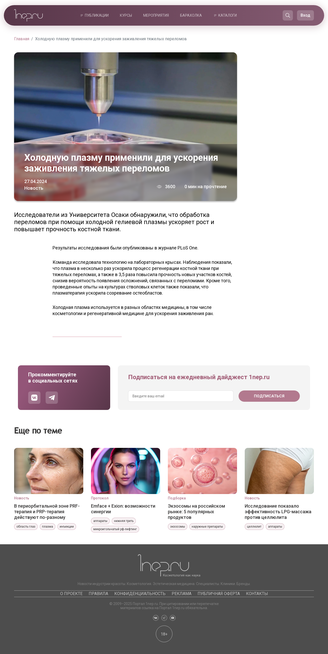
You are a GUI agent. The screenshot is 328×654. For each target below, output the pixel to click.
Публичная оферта (219, 593)
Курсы (126, 15)
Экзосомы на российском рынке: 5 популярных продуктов (196, 511)
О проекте (71, 593)
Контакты (257, 593)
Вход (305, 15)
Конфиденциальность (140, 593)
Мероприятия (156, 15)
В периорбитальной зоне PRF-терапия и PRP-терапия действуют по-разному (47, 511)
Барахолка (191, 15)
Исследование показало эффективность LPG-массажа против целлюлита (278, 511)
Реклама (181, 593)
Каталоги (227, 15)
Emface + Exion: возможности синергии (123, 508)
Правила (98, 593)
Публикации (97, 15)
